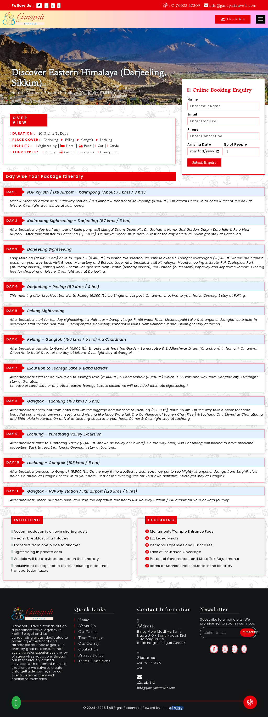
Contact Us (86, 649)
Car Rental (86, 632)
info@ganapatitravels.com (232, 5)
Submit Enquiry (204, 162)
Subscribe (249, 632)
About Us (85, 626)
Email (192, 114)
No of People (235, 144)
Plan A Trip (233, 19)
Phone (193, 129)
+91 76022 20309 (184, 5)
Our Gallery (86, 643)
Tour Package (88, 638)
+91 (139, 668)
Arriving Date (199, 144)
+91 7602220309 (149, 663)
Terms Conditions (92, 661)
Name (192, 99)
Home (17, 92)
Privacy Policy (88, 655)
